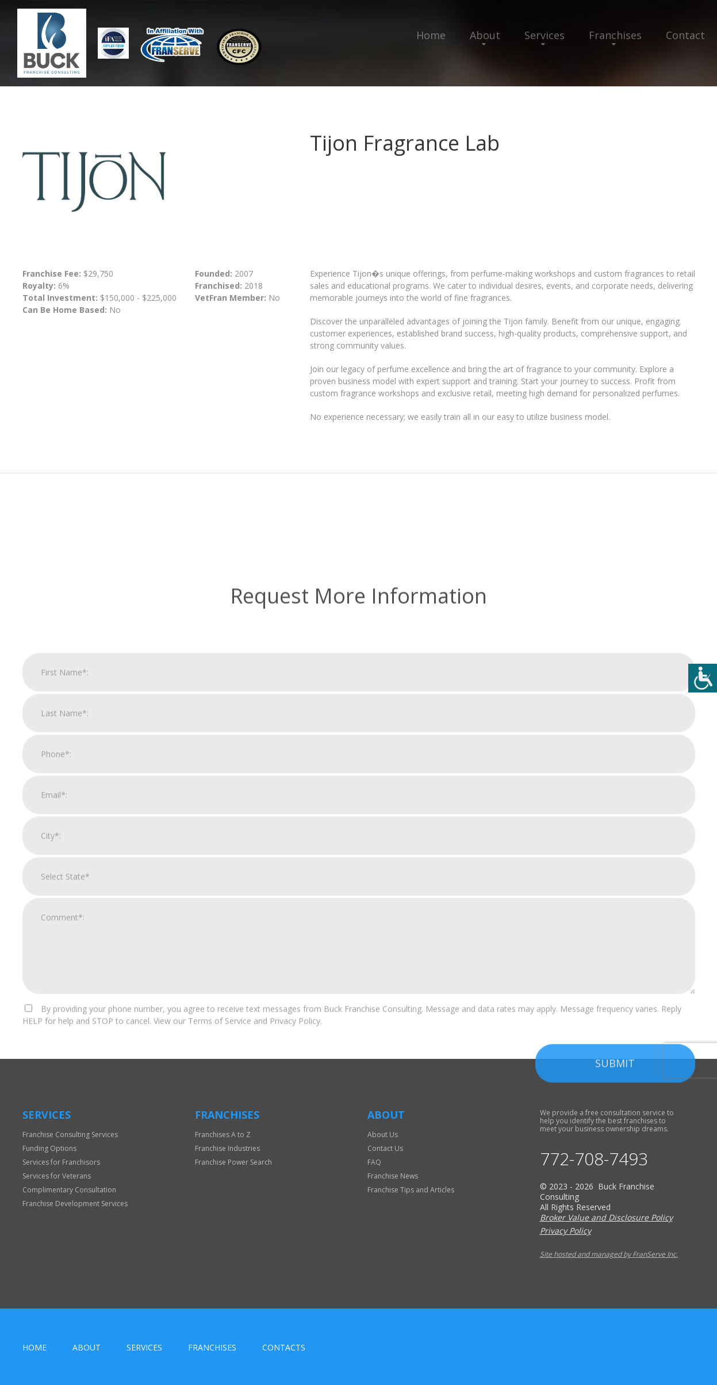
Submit (615, 1254)
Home (431, 35)
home (34, 1347)
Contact (685, 35)
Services (544, 35)
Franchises (615, 35)
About (485, 35)
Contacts (283, 1347)
